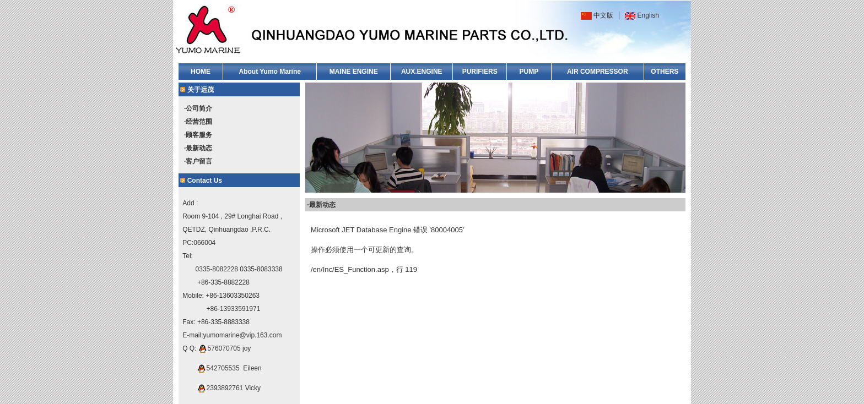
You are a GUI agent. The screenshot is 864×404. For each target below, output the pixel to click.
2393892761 (225, 388)
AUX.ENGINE (421, 71)
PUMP (529, 71)
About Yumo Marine (269, 71)
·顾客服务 (198, 135)
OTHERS (664, 71)
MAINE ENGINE (354, 71)
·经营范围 (198, 121)
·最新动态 (198, 148)
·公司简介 (198, 108)
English (648, 15)
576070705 (224, 348)
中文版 (603, 15)
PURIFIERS (480, 71)
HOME (200, 71)
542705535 (223, 368)
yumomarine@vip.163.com (242, 335)
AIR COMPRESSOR (597, 71)
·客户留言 (198, 161)
